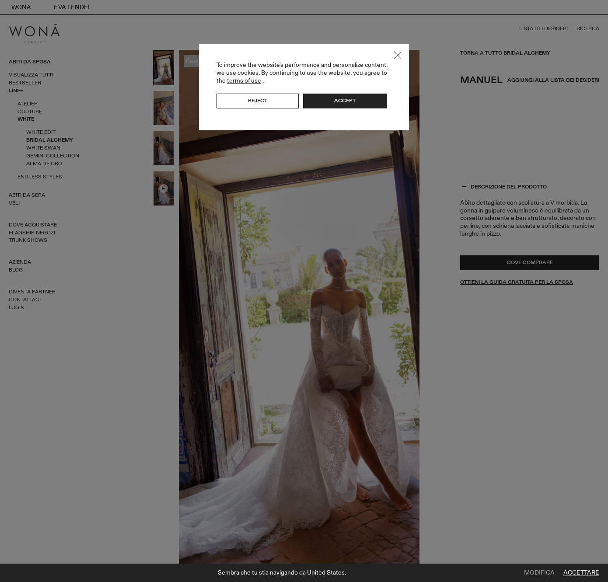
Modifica (539, 573)
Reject (257, 100)
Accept (345, 100)
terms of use (244, 81)
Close (398, 55)
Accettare (581, 573)
